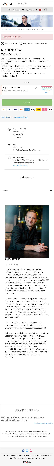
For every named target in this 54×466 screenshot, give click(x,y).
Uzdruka (6, 455)
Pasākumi (12, 29)
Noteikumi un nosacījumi (19, 455)
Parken (5, 190)
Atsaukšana (13, 458)
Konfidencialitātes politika (40, 455)
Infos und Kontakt (20, 165)
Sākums (4, 29)
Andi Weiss (12, 259)
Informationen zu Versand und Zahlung (14, 117)
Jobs (21, 458)
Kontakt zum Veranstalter (43, 423)
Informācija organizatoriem (34, 458)
